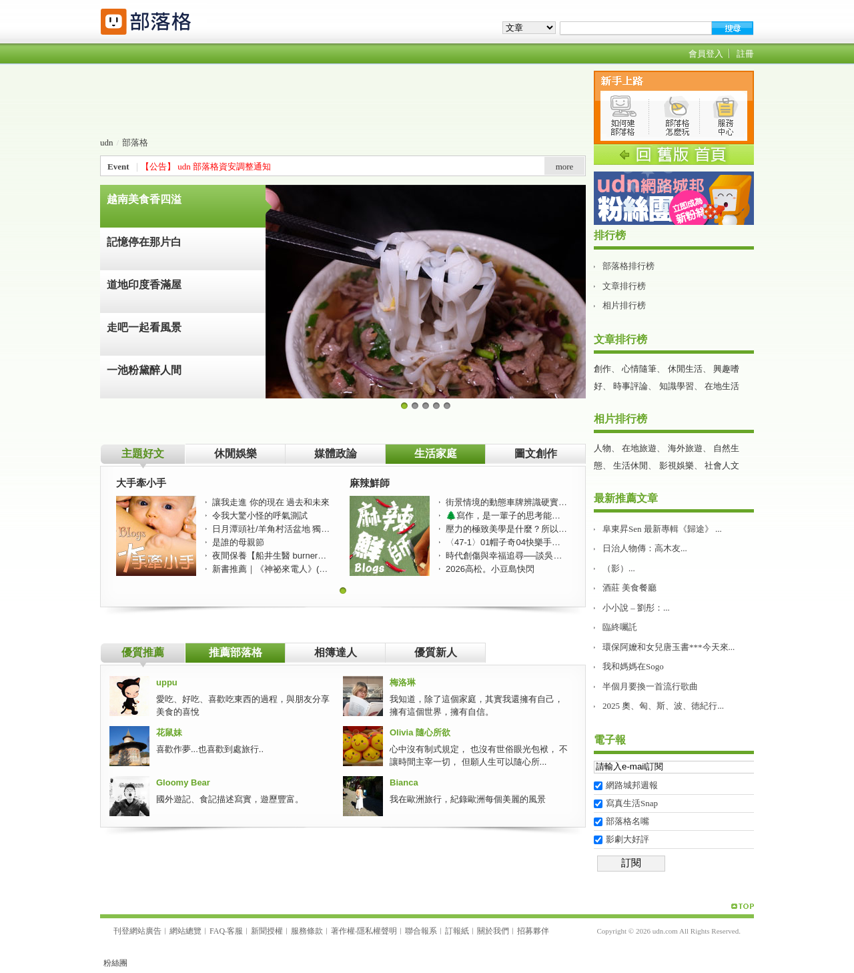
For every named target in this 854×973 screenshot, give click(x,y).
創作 (602, 369)
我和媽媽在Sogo (633, 666)
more (565, 166)
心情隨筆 (639, 369)
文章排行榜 (624, 286)
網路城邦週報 (632, 785)
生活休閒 (630, 465)
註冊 (745, 54)
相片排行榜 (624, 305)
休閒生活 (685, 369)
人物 (602, 448)
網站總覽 (185, 931)
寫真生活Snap (632, 803)
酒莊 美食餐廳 (629, 588)
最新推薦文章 (626, 498)
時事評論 (630, 386)
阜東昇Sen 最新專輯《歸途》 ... (662, 529)
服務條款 (307, 931)
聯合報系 (421, 931)
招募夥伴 (533, 931)
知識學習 (676, 386)
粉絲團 (115, 963)
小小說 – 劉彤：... (636, 608)
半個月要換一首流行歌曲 (650, 686)
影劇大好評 (627, 839)
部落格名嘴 (627, 821)
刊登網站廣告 (137, 931)
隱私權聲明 (377, 931)
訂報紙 (457, 931)
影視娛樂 (676, 465)
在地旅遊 (639, 448)
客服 (235, 931)
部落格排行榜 (628, 266)
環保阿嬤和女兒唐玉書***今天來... (668, 647)
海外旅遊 (685, 448)
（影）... (618, 568)
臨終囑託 (619, 627)
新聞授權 (267, 931)
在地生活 (722, 386)
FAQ (217, 931)
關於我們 (493, 931)
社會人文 (722, 465)
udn (106, 142)
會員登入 (706, 54)
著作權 (343, 931)
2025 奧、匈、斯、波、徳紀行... (663, 706)
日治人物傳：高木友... (644, 548)
